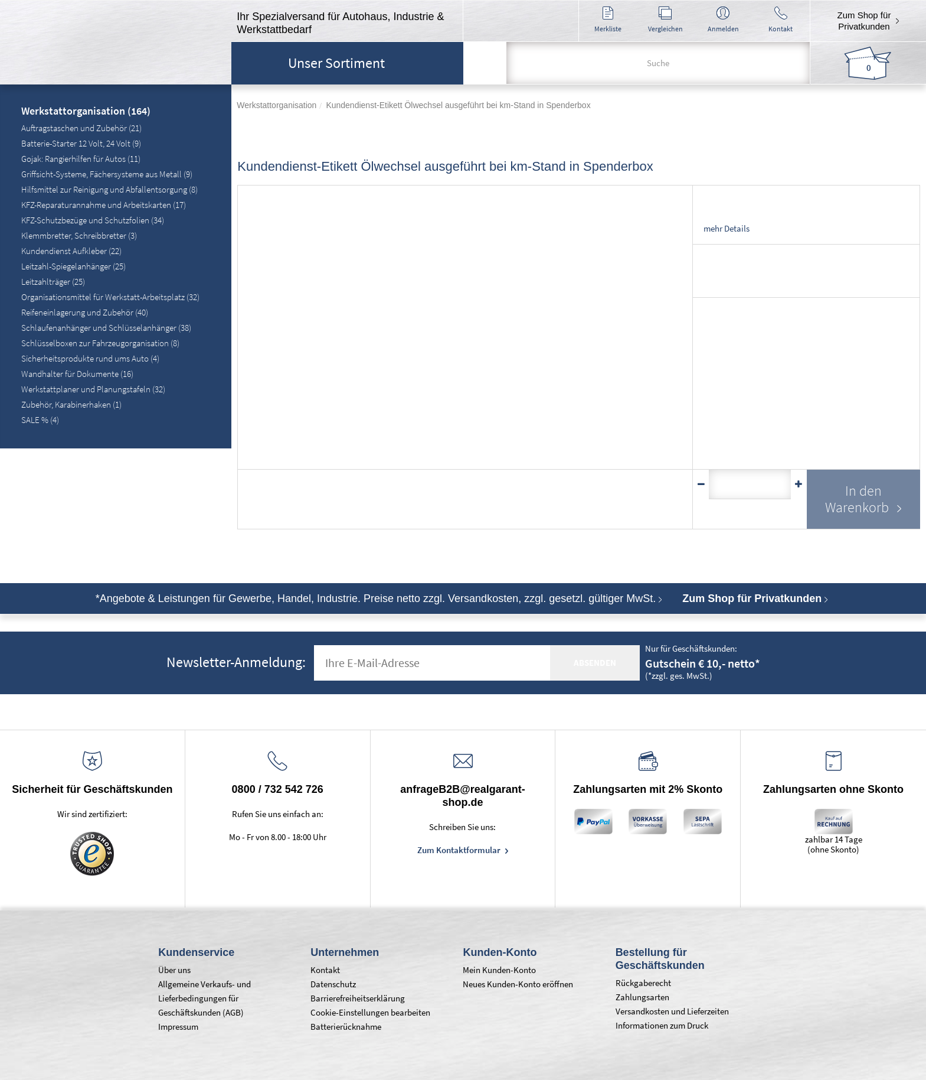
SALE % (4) (40, 419)
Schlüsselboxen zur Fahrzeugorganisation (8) (100, 343)
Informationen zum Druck (662, 1025)
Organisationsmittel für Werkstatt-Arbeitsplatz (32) (110, 296)
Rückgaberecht (643, 982)
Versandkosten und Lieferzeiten (672, 1011)
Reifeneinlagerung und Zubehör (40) (84, 312)
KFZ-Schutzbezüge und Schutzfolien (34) (92, 220)
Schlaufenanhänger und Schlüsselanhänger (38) (106, 327)
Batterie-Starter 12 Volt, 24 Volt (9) (81, 143)
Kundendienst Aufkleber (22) (71, 250)
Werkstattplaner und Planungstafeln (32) (93, 389)
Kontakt (325, 969)
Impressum (178, 1026)
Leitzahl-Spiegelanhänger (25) (73, 266)
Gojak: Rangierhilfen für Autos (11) (80, 158)
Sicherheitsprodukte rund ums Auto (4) (90, 358)
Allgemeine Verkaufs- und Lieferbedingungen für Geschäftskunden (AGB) (204, 998)
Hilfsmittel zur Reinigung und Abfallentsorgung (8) (109, 189)
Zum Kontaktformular (459, 849)
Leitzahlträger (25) (53, 281)
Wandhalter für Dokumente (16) (77, 373)
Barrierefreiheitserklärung (357, 998)
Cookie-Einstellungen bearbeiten (370, 1012)
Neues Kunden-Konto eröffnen (518, 984)
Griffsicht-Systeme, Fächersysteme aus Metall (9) (106, 174)
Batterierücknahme (345, 1026)
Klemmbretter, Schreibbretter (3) (79, 235)
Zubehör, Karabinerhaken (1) (71, 404)
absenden (595, 662)
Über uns (174, 969)
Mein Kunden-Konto (499, 969)
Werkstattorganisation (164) (85, 112)
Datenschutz (333, 984)
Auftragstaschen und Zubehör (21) (81, 128)
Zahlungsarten (642, 997)
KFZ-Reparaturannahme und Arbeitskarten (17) (103, 204)
